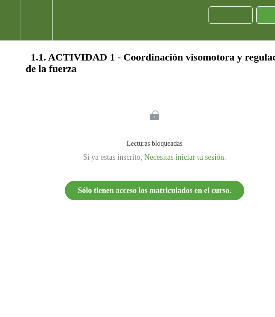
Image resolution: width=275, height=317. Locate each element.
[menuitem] (36, 20)
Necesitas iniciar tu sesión (184, 157)
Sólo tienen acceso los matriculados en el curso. (155, 190)
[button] (10, 20)
